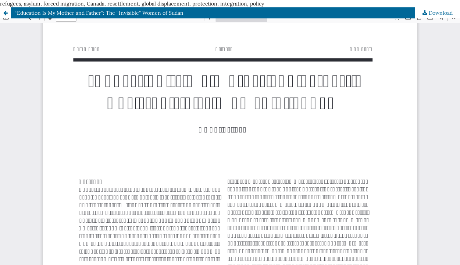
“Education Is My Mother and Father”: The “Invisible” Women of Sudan (99, 13)
